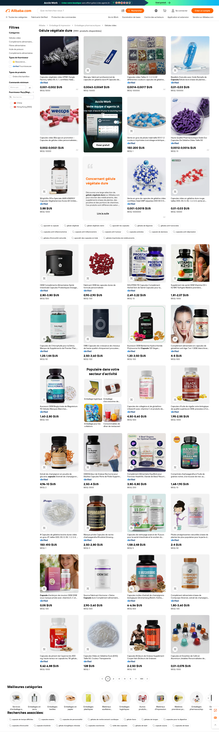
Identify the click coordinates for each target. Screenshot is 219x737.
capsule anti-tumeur (111, 232)
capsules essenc (46, 719)
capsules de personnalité (71, 719)
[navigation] (21, 352)
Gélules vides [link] (110, 25)
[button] (123, 10)
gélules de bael (140, 726)
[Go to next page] (147, 678)
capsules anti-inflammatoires (54, 232)
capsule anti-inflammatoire (84, 232)
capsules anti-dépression (184, 232)
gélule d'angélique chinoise (68, 726)
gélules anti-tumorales (168, 226)
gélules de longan (149, 719)
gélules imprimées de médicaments (118, 238)
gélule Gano (130, 719)
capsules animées (135, 232)
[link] (215, 710)
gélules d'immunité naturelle (53, 238)
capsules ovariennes (94, 726)
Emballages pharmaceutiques (87, 25)
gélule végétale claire (94, 226)
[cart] (165, 11)
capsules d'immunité (18, 726)
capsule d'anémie (42, 726)
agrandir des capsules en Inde (84, 238)
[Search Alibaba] (79, 10)
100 (141, 679)
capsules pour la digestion (175, 719)
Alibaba (42, 25)
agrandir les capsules (119, 226)
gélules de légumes (144, 226)
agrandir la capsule (50, 226)
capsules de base (180, 726)
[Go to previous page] (102, 678)
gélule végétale (71, 226)
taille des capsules (118, 726)
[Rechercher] (135, 10)
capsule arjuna (160, 726)
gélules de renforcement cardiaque (103, 719)
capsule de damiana (158, 232)
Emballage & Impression (59, 25)
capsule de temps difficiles (21, 719)
